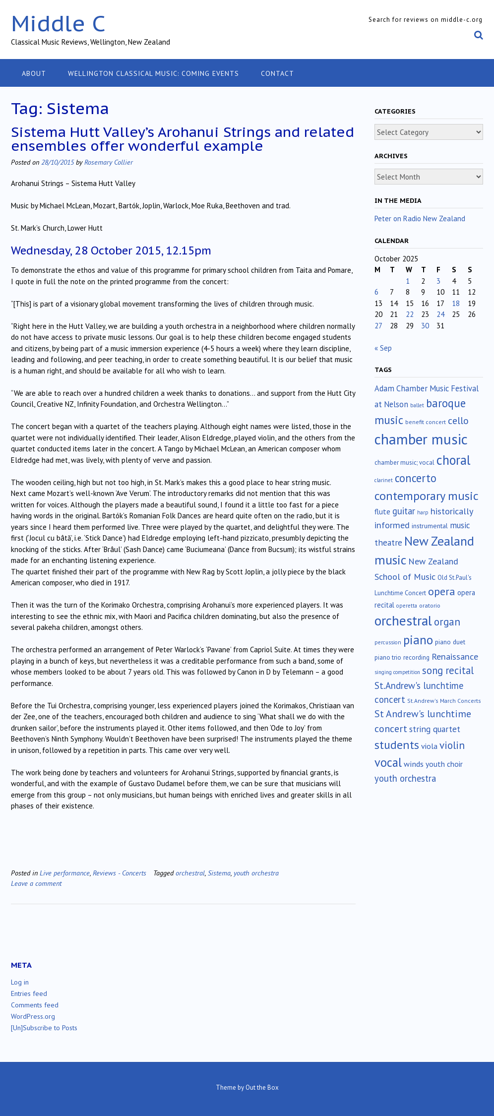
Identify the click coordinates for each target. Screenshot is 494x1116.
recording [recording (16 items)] (416, 657)
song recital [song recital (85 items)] (448, 670)
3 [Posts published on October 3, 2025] (438, 281)
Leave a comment (36, 883)
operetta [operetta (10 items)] (406, 605)
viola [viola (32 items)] (429, 746)
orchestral (190, 872)
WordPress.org (33, 1016)
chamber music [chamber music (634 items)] (421, 439)
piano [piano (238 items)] (418, 640)
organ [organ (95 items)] (447, 621)
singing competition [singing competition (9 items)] (397, 672)
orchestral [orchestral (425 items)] (403, 620)
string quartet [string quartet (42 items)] (434, 729)
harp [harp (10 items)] (423, 512)
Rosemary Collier (108, 162)
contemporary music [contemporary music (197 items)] (426, 495)
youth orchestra (256, 872)
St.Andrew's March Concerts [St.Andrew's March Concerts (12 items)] (444, 700)
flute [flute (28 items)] (382, 511)
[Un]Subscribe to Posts (44, 1027)
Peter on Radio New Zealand (419, 218)
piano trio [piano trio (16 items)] (387, 657)
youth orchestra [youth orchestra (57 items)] (405, 778)
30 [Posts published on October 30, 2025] (425, 325)
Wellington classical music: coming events (153, 73)
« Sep (383, 348)
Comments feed (35, 1004)
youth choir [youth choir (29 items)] (444, 764)
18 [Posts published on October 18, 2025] (456, 303)
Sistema (219, 872)
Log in (20, 982)
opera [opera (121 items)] (441, 591)
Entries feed (29, 993)
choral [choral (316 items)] (453, 459)
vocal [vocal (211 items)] (388, 762)
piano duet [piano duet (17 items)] (450, 641)
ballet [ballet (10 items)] (417, 405)
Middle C (58, 23)
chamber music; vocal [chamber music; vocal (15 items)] (404, 462)
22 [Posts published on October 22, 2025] (410, 314)
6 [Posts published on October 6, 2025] (376, 292)
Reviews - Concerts (119, 872)
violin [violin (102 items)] (452, 745)
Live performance (65, 872)
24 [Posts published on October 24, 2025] (440, 314)
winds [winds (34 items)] (414, 763)
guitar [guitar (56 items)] (403, 511)
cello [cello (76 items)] (458, 420)
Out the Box (262, 1087)
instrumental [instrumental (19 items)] (430, 525)
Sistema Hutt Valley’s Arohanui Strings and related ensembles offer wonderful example (182, 139)
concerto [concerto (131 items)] (415, 478)
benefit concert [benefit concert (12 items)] (425, 422)
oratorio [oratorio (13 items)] (429, 605)
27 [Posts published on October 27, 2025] (378, 325)
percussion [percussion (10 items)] (387, 642)
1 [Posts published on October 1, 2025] (408, 281)
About (34, 73)
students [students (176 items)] (396, 744)
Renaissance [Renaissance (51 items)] (455, 656)
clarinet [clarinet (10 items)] (383, 480)
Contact (277, 73)
